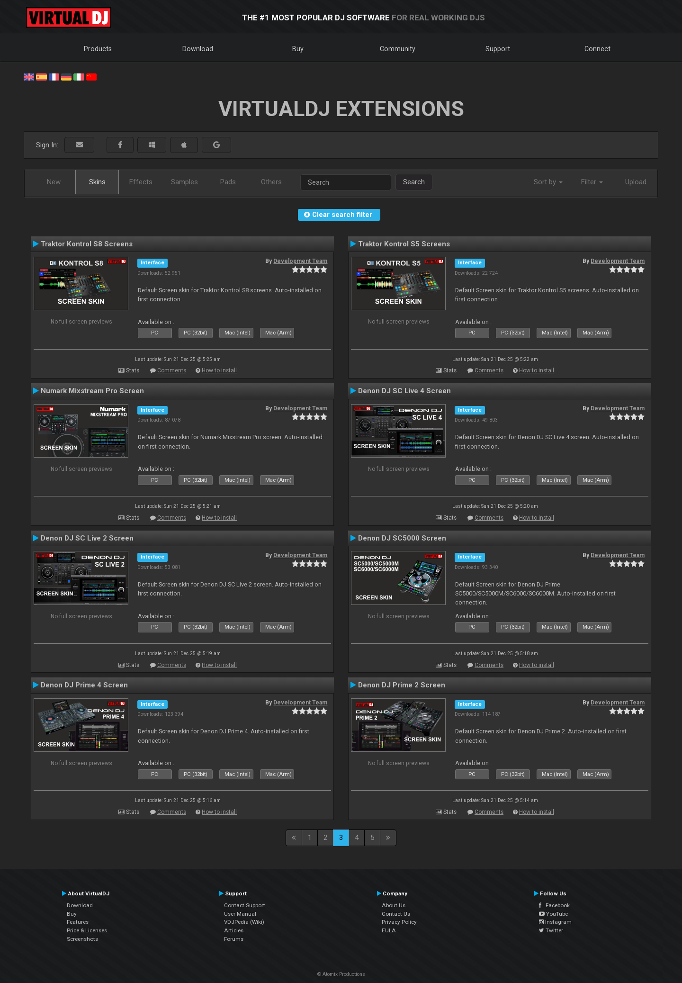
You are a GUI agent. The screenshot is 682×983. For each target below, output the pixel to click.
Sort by (548, 182)
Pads (228, 182)
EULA (389, 930)
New (54, 182)
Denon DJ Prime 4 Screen (84, 685)
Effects (141, 182)
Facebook (554, 905)
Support (497, 49)
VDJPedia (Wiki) (244, 922)
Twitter (551, 930)
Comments (171, 370)
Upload (635, 182)
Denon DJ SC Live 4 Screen (404, 391)
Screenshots (82, 939)
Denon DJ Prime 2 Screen (401, 685)
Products (98, 49)
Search (414, 182)
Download (197, 49)
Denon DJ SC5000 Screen (402, 538)
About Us (393, 905)
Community (397, 49)
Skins (97, 182)
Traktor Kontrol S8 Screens (87, 244)
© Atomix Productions (341, 974)
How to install (219, 370)
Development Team (300, 261)
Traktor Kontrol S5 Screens (404, 244)
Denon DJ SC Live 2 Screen (87, 538)
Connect (597, 49)
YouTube (553, 914)
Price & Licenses (87, 930)
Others (271, 182)
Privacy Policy (399, 922)
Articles (233, 930)
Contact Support (244, 905)
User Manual (240, 914)
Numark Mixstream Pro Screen (92, 391)
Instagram (555, 922)
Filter (592, 182)
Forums (233, 939)
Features (78, 922)
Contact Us (396, 914)
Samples (184, 182)
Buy (298, 49)
